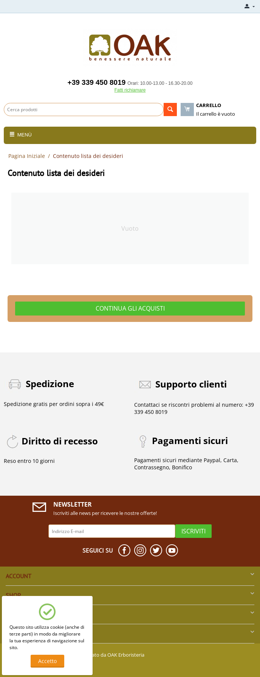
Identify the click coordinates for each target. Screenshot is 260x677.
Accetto (47, 661)
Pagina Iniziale (26, 155)
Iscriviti (193, 531)
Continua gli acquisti (130, 308)
